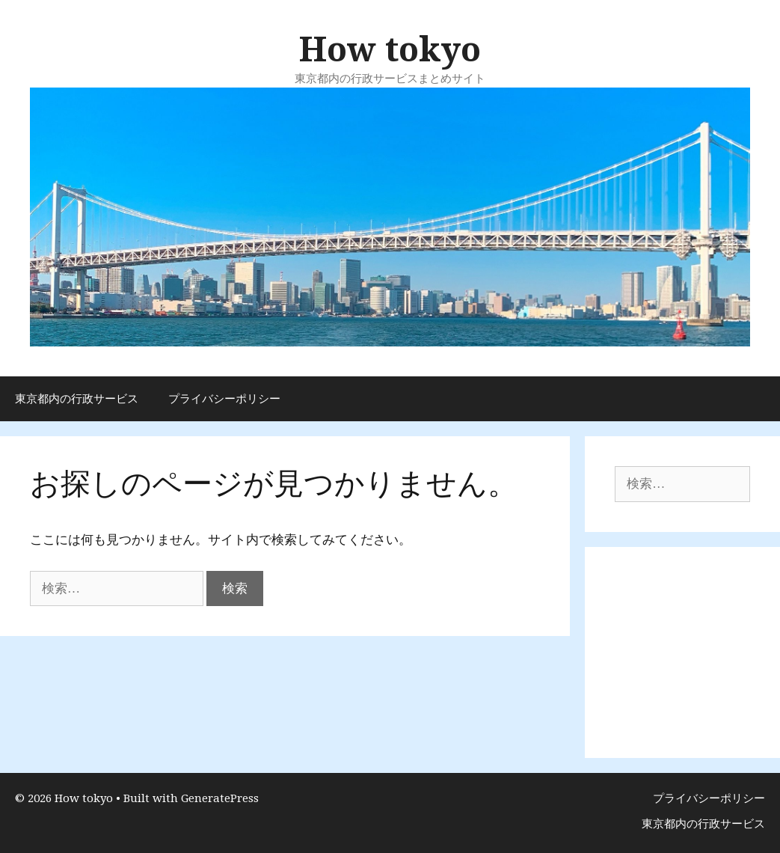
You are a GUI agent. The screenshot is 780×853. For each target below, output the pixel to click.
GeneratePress (220, 798)
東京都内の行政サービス (76, 399)
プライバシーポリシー (224, 399)
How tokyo (390, 50)
